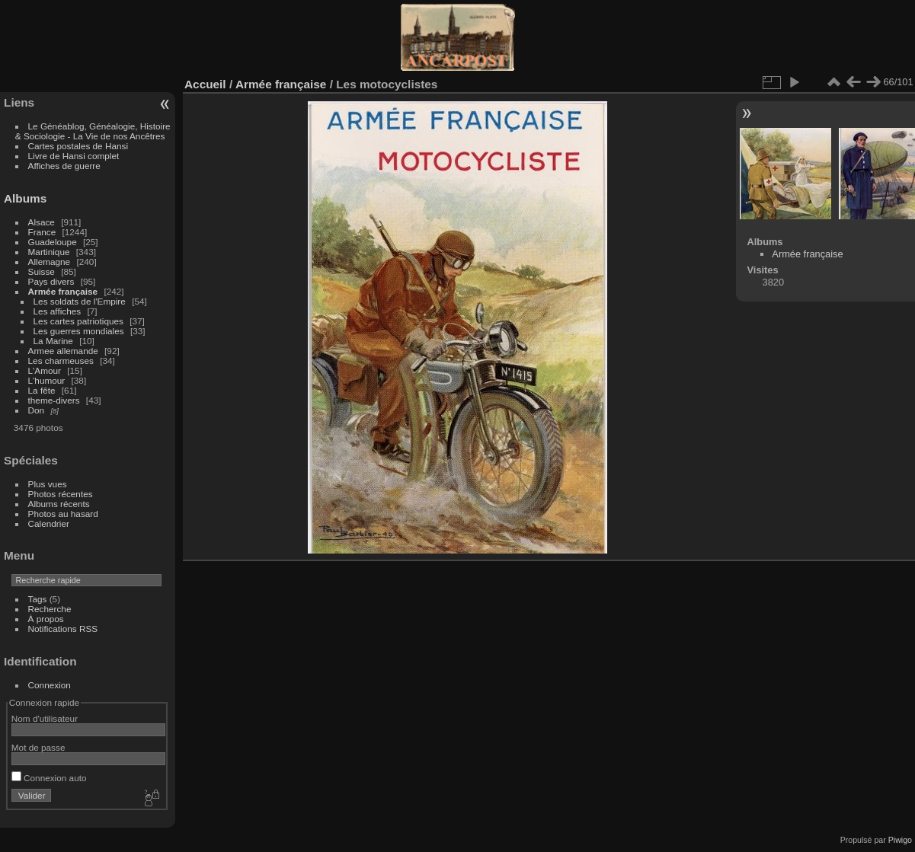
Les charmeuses (61, 360)
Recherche (50, 609)
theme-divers (54, 400)
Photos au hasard (63, 514)
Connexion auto (49, 778)
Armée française (63, 291)
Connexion (49, 685)
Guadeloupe (52, 242)
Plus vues (47, 484)
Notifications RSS (63, 628)
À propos (46, 619)
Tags (37, 599)
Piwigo (900, 839)
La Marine (53, 341)
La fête (42, 390)
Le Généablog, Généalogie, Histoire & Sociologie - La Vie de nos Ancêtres (93, 131)
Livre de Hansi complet (74, 156)
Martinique (49, 252)
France (42, 232)
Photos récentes (60, 494)
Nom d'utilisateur (44, 718)
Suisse (41, 271)
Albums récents (59, 504)
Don (36, 410)
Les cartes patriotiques (78, 321)
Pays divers (51, 281)
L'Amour (44, 370)
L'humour (47, 380)
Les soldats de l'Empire (80, 301)
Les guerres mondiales (79, 331)
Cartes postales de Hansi (78, 146)
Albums (25, 198)
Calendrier (48, 523)
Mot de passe (38, 747)
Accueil (205, 84)
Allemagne (49, 261)
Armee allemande (63, 351)
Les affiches (58, 311)
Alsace (41, 222)
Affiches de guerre (64, 166)
